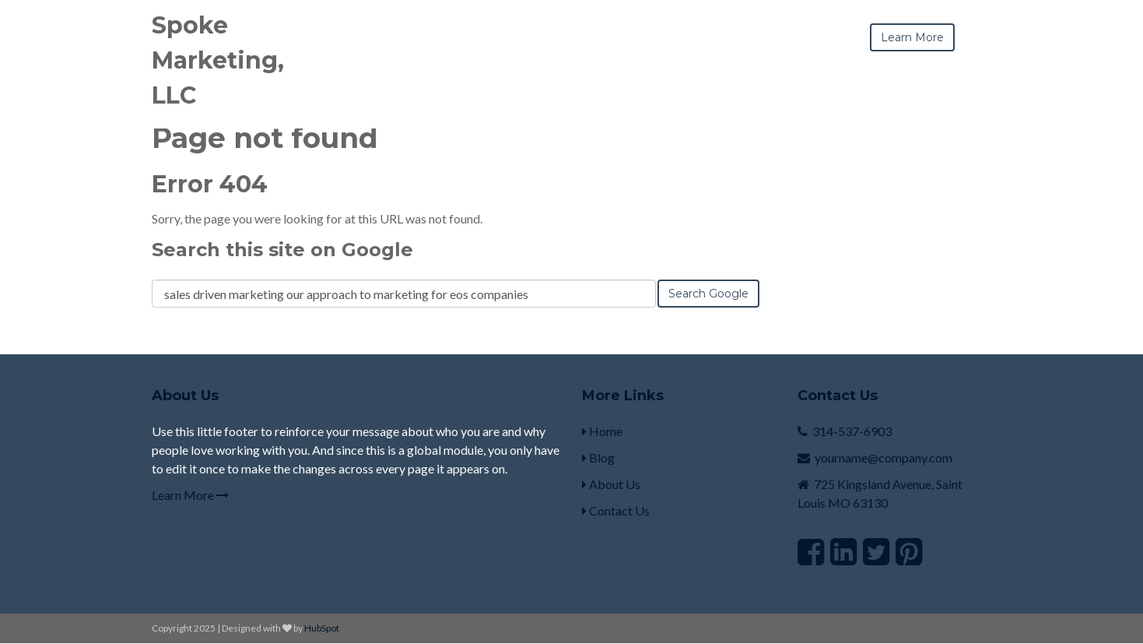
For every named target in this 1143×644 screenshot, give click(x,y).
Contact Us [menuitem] (616, 510)
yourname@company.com (883, 457)
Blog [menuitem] (598, 457)
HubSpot (321, 628)
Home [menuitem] (602, 431)
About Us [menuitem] (611, 484)
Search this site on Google (282, 249)
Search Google (708, 294)
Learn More (190, 494)
